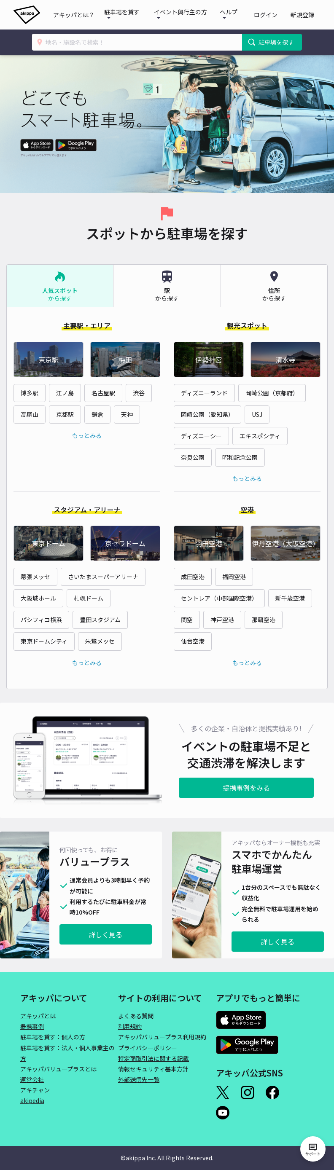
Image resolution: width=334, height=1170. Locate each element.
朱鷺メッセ (100, 641)
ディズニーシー (201, 436)
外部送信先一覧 (138, 1079)
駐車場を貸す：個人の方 (52, 1037)
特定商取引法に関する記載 (153, 1058)
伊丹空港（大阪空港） (285, 543)
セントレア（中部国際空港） (219, 598)
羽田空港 (208, 543)
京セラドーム (125, 543)
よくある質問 (136, 1016)
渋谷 (139, 393)
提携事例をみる (246, 788)
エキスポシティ (260, 436)
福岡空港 (234, 576)
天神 (127, 414)
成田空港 (193, 576)
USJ (257, 414)
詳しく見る (105, 934)
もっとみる (87, 435)
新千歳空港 (290, 598)
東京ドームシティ (44, 641)
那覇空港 (263, 619)
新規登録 (305, 15)
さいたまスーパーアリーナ (103, 576)
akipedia (32, 1100)
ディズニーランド (204, 393)
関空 (187, 619)
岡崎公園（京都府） (272, 393)
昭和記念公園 (240, 457)
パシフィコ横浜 (41, 619)
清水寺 (285, 359)
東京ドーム (48, 543)
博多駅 (29, 393)
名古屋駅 (103, 393)
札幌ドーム (88, 598)
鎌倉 (97, 414)
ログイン (275, 15)
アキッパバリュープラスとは (58, 1069)
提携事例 (32, 1026)
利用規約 (130, 1026)
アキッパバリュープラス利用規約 (162, 1037)
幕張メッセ (35, 576)
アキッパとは (38, 1016)
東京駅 (48, 359)
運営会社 (32, 1079)
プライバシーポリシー (147, 1048)
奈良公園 (193, 457)
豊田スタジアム (100, 619)
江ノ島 (65, 393)
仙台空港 (193, 641)
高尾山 (29, 414)
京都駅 (65, 414)
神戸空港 (222, 619)
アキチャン (35, 1090)
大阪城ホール (38, 598)
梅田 (125, 359)
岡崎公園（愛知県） (207, 414)
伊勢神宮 (208, 359)
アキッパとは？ (85, 15)
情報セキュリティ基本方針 (153, 1069)
